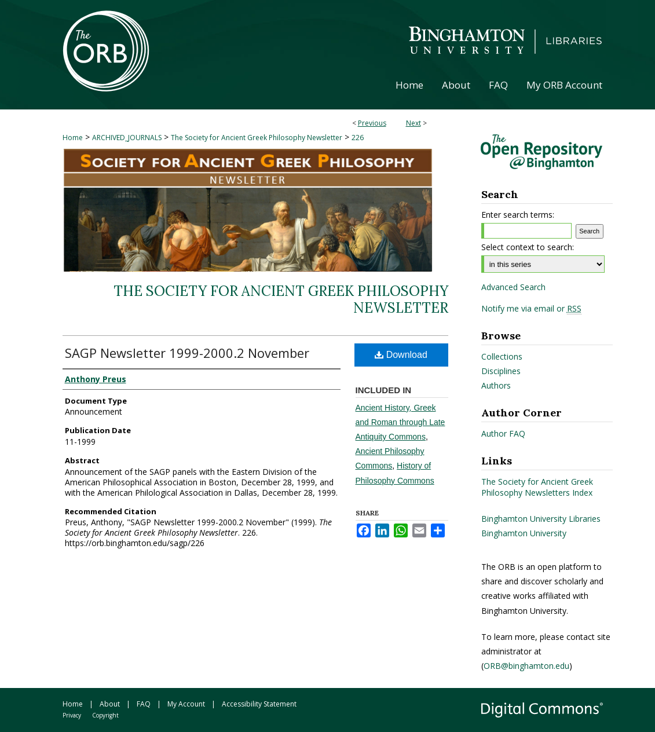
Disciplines (501, 370)
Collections (501, 356)
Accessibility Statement (259, 704)
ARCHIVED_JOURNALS (127, 137)
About (110, 704)
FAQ (144, 704)
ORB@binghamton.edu (526, 665)
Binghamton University (523, 533)
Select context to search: (527, 246)
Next (413, 123)
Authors (496, 385)
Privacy (72, 715)
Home (73, 137)
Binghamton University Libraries (541, 518)
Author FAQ (503, 433)
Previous (372, 123)
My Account (186, 704)
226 (358, 137)
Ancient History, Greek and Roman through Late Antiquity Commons (400, 422)
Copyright (105, 715)
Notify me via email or (531, 308)
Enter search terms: (517, 214)
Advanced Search (513, 286)
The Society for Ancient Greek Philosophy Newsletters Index (537, 487)
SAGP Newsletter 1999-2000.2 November (187, 352)
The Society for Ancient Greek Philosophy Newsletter (256, 137)
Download (401, 355)
